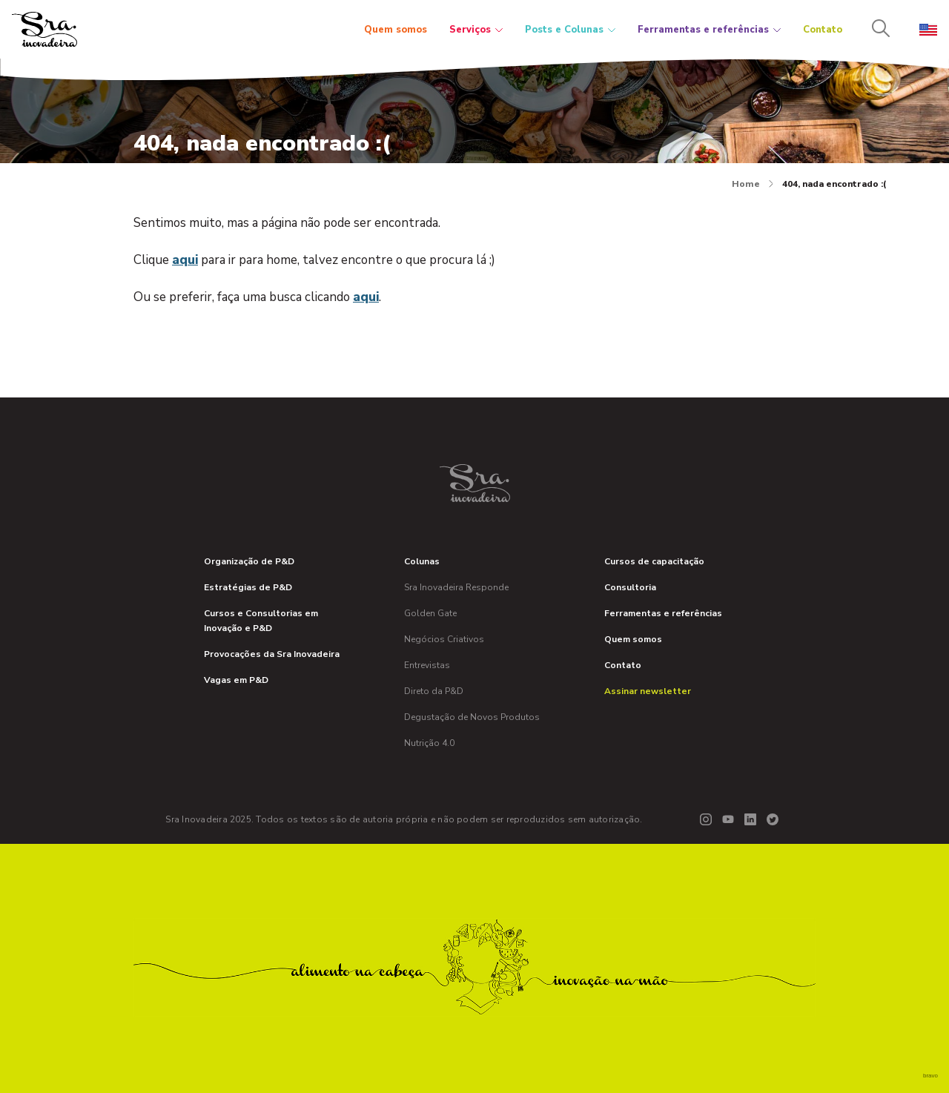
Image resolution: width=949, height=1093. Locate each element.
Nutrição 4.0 (429, 743)
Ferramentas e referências (709, 29)
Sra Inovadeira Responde (456, 587)
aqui (185, 259)
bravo (930, 1075)
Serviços (476, 29)
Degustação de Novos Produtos (472, 717)
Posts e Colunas (570, 29)
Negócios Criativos (444, 639)
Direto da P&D (433, 691)
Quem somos (395, 29)
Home (752, 184)
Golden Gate (430, 613)
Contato (822, 29)
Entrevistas (427, 665)
